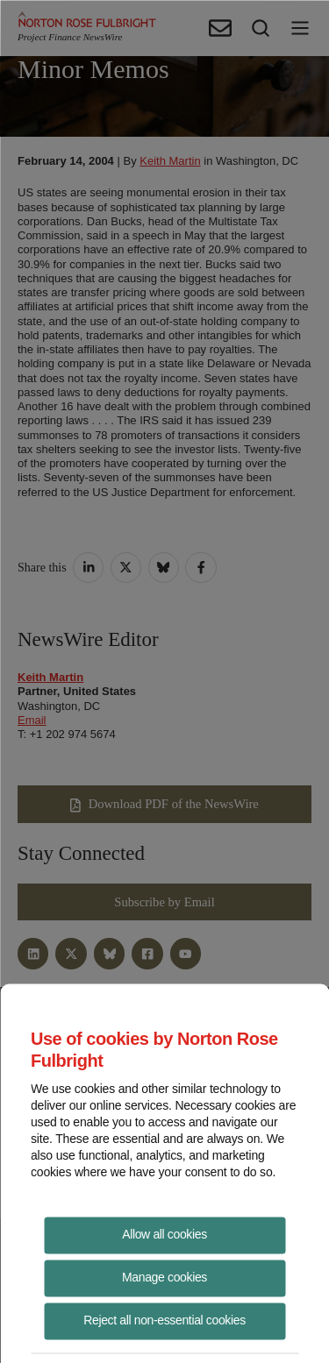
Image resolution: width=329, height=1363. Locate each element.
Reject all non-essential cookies (164, 1319)
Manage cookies (164, 1276)
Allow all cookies (164, 1233)
